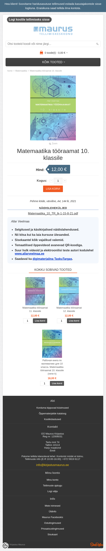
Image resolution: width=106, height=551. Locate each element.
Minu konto (52, 479)
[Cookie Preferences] (5, 545)
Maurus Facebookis (52, 517)
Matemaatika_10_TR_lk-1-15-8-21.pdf (53, 213)
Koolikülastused (52, 419)
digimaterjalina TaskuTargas (52, 258)
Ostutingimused (52, 523)
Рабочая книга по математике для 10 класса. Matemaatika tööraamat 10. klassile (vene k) (52, 367)
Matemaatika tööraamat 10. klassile (46, 71)
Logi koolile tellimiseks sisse (29, 19)
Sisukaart (53, 534)
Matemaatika (21, 71)
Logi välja (53, 491)
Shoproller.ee (96, 544)
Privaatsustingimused (52, 528)
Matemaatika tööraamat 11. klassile (35, 309)
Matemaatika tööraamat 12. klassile (69, 309)
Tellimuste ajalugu (52, 485)
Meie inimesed (52, 505)
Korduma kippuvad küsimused (52, 407)
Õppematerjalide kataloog (52, 413)
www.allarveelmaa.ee (29, 253)
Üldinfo (52, 511)
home (10, 71)
